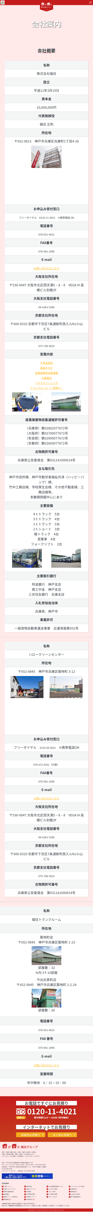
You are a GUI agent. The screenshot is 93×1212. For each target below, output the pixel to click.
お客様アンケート (31, 1197)
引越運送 (46, 377)
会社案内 (28, 1192)
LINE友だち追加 (75, 1194)
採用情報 (6, 1194)
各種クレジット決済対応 (10, 1197)
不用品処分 (30, 1200)
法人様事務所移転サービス (56, 1186)
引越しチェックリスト (10, 1189)
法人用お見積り (62, 1134)
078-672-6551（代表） (46, 764)
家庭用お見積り (31, 1134)
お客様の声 (74, 1189)
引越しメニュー (8, 1186)
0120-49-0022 (47, 747)
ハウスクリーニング (46, 382)
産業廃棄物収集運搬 (46, 372)
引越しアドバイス (31, 1189)
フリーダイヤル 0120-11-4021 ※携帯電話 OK (46, 217)
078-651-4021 (46, 234)
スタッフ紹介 (52, 1192)
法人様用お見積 (53, 1194)
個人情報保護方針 (76, 1197)
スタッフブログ (53, 1197)
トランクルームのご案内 (77, 1186)
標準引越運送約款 (9, 1192)
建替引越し (29, 1186)
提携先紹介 (74, 1192)
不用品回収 (46, 362)
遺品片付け (46, 367)
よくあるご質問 (53, 1189)
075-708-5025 (46, 345)
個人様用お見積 (30, 1194)
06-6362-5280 (46, 306)
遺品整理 (7, 1200)
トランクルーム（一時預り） (46, 387)
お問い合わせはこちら (46, 268)
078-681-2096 (46, 251)
